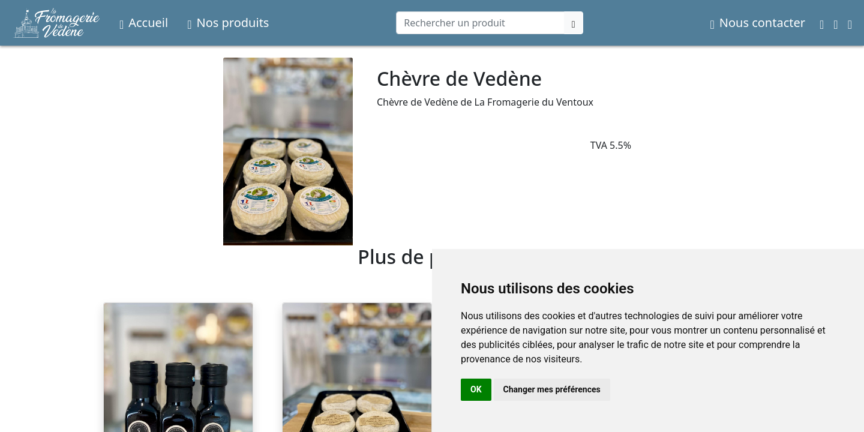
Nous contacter (757, 22)
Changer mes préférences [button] (552, 389)
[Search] (480, 22)
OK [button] (476, 389)
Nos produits (228, 22)
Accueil (143, 22)
